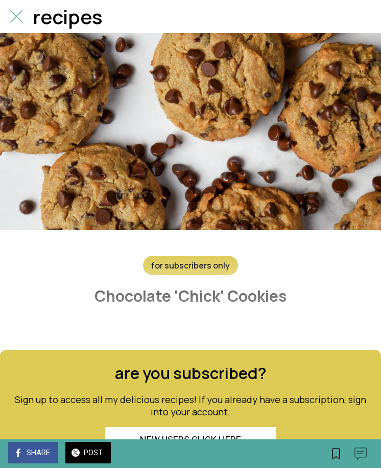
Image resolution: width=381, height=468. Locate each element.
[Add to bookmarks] (336, 453)
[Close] (16, 16)
